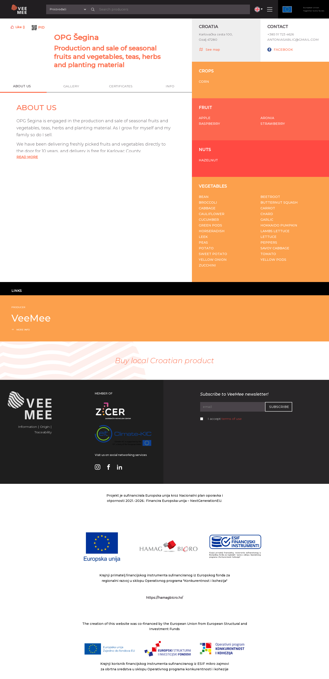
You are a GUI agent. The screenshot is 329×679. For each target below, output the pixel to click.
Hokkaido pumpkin (278, 225)
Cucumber (209, 220)
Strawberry (272, 124)
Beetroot (270, 197)
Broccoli (208, 202)
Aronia (267, 118)
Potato (206, 248)
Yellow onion (213, 260)
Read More (27, 157)
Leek (203, 237)
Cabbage (207, 208)
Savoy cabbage (274, 248)
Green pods (210, 225)
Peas (203, 242)
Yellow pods (273, 260)
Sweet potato (213, 254)
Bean (204, 197)
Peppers (268, 242)
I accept (225, 419)
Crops (206, 71)
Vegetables (213, 186)
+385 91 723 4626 (280, 34)
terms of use (232, 419)
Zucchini (207, 265)
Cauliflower (211, 214)
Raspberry (209, 124)
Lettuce (268, 237)
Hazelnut (208, 160)
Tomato (268, 254)
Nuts (205, 149)
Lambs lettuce (274, 231)
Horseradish (212, 231)
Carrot (267, 208)
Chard (266, 214)
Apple (204, 118)
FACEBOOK (283, 50)
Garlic (266, 220)
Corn (204, 82)
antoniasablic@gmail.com (293, 39)
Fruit (205, 107)
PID (41, 27)
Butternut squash (279, 202)
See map (209, 49)
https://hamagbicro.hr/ (164, 598)
